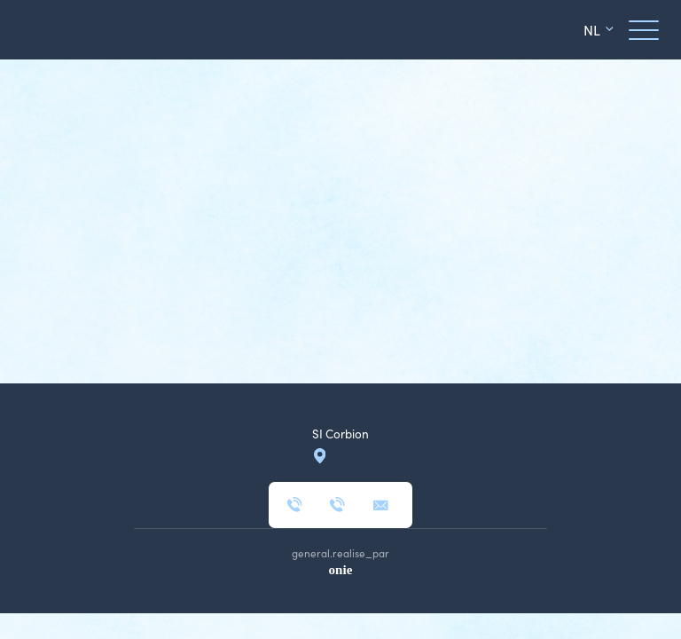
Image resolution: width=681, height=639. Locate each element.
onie (341, 570)
